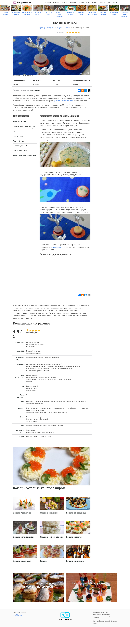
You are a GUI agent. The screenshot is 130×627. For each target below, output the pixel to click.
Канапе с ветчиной (49, 513)
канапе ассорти (56, 247)
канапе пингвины (47, 395)
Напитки (94, 2)
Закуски (81, 2)
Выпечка (48, 2)
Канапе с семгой (74, 537)
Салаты (102, 2)
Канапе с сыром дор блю (52, 537)
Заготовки (72, 2)
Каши (87, 2)
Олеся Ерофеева (35, 90)
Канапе (43, 561)
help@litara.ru (17, 615)
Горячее (56, 2)
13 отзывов (60, 32)
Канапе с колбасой (22, 561)
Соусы (109, 2)
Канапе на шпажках (76, 513)
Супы (115, 2)
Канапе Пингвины (75, 561)
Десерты (64, 2)
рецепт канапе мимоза (63, 101)
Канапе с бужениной (23, 537)
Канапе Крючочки (22, 513)
